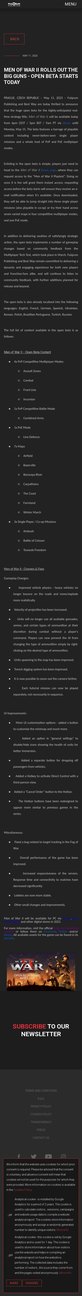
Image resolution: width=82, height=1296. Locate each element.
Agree (14, 1283)
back (14, 39)
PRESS (41, 1130)
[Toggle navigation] (68, 4)
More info (62, 1229)
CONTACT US (41, 1137)
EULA (41, 1098)
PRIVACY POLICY (41, 1106)
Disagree (32, 1283)
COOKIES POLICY (41, 1114)
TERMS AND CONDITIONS (41, 1090)
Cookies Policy (23, 1189)
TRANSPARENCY (41, 1122)
